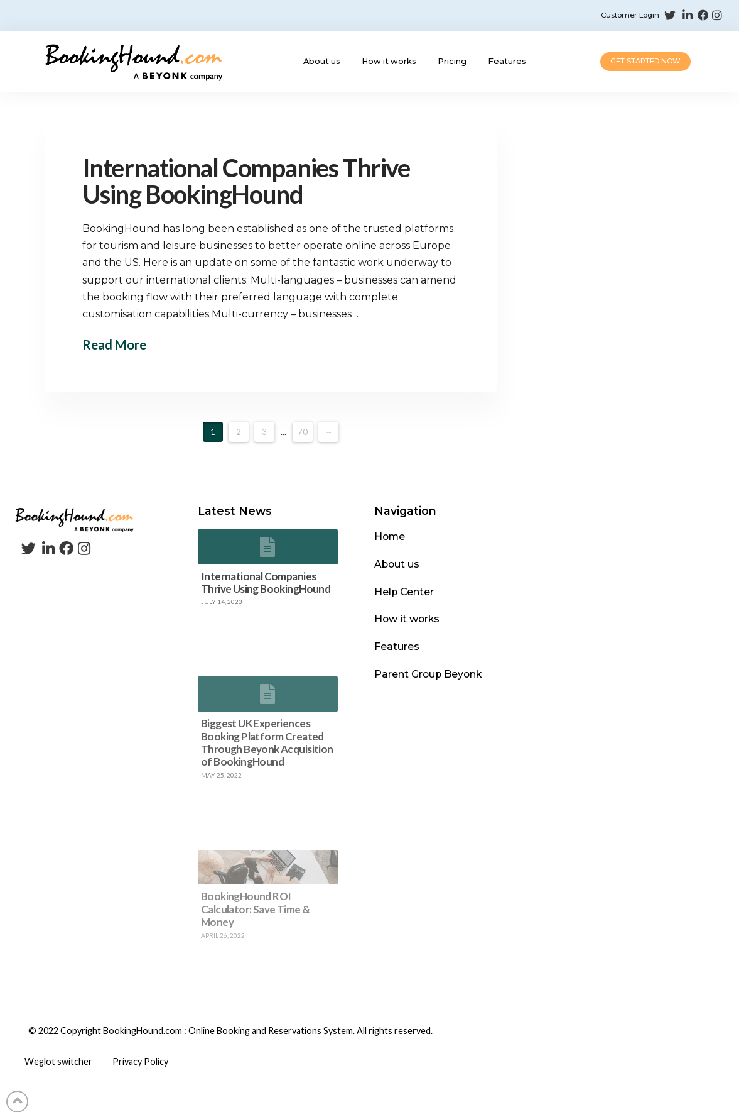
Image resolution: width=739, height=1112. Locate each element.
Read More (115, 344)
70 (302, 431)
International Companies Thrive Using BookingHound (256, 181)
